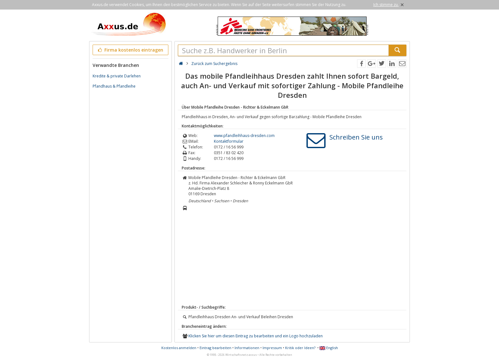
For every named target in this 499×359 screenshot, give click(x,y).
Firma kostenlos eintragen (130, 50)
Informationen (247, 347)
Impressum (272, 347)
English (329, 347)
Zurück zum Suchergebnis (214, 63)
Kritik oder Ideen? (300, 347)
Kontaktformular (228, 141)
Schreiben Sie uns (356, 137)
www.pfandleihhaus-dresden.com (244, 135)
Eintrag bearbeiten (215, 347)
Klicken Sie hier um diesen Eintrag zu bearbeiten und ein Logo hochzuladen (255, 336)
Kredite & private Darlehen (117, 76)
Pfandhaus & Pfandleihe (114, 86)
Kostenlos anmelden (178, 347)
